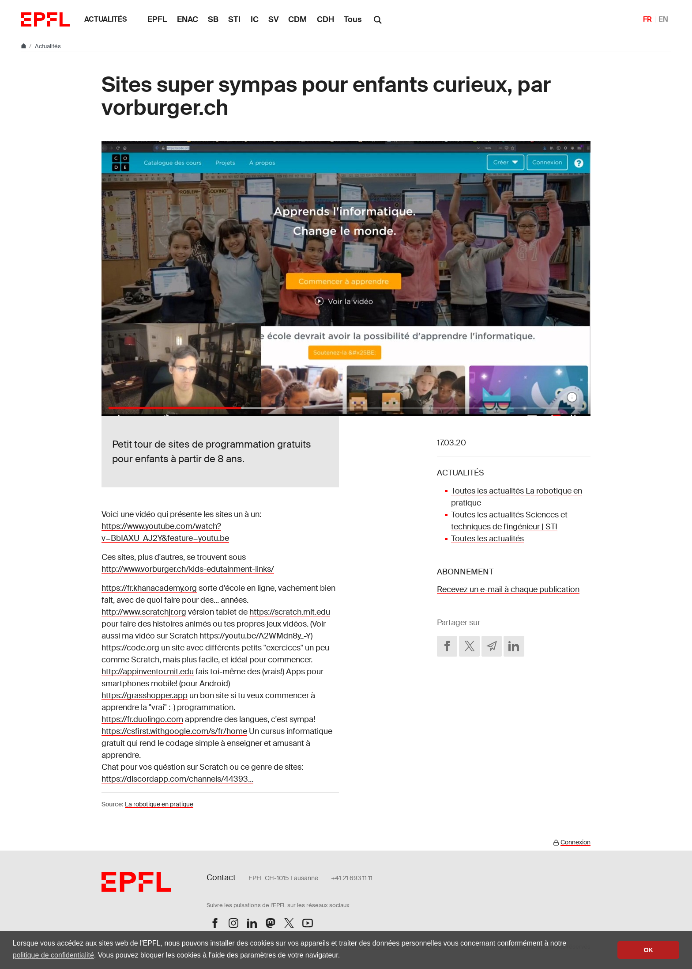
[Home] (24, 46)
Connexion (575, 842)
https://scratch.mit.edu (289, 612)
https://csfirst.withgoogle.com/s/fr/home (174, 731)
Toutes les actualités (487, 538)
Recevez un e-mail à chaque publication (508, 589)
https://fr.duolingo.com (142, 719)
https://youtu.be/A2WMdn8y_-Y (255, 636)
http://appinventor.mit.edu (148, 671)
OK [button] (648, 950)
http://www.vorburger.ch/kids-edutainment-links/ (188, 569)
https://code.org (130, 647)
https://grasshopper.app (145, 695)
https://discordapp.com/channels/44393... (177, 779)
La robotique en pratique (159, 804)
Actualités (105, 19)
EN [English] (663, 19)
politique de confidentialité (53, 955)
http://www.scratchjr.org (144, 612)
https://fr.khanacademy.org (149, 588)
